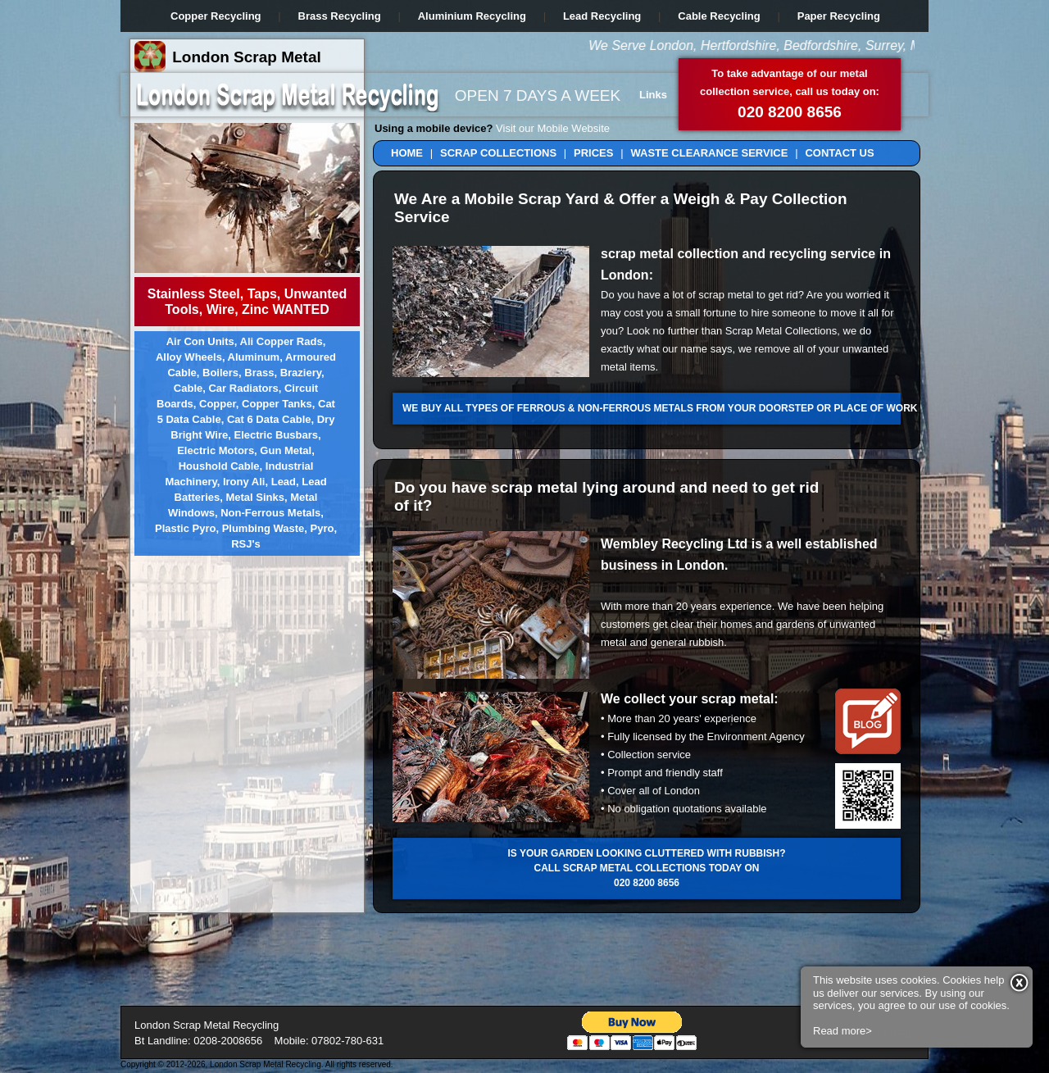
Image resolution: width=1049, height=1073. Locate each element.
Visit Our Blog (879, 1031)
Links (653, 95)
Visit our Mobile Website (553, 128)
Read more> (842, 891)
